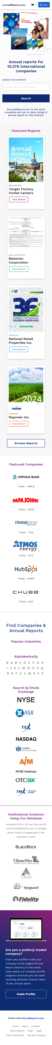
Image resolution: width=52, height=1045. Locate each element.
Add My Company (36, 1035)
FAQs (30, 1030)
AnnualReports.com (33, 1018)
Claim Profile (26, 994)
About (25, 1026)
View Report (19, 199)
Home (15, 1026)
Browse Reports (26, 443)
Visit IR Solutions (15, 1035)
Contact (35, 1026)
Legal (39, 1030)
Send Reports (17, 1030)
